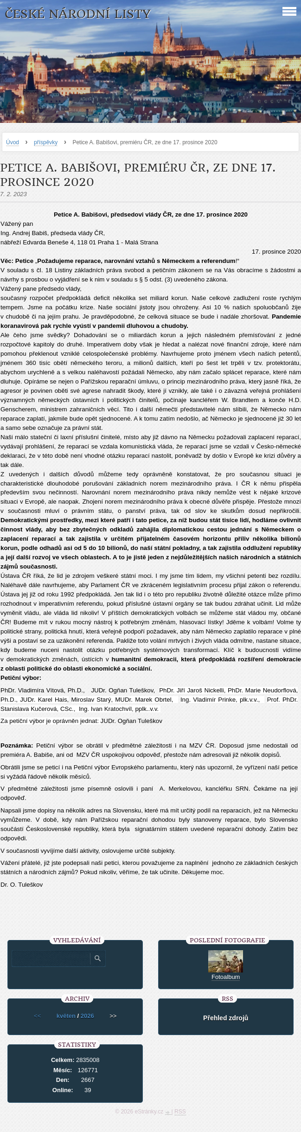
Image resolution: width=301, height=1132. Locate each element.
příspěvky (46, 142)
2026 (87, 1015)
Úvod (12, 142)
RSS (180, 1111)
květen (66, 1015)
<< (37, 1015)
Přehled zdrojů (225, 1018)
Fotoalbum (225, 976)
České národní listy (78, 14)
